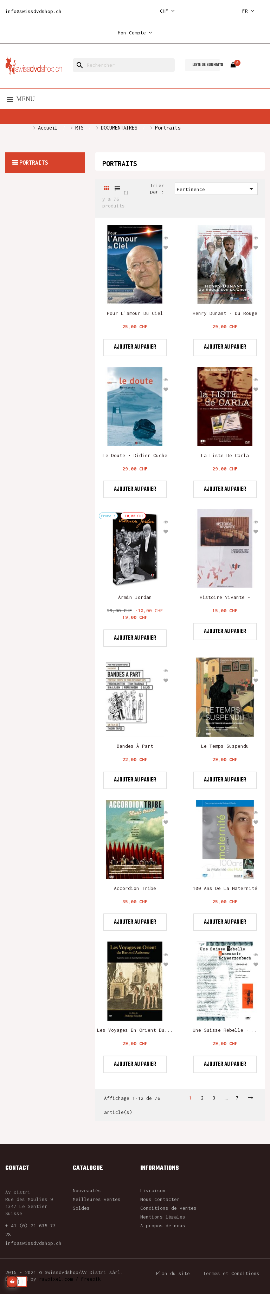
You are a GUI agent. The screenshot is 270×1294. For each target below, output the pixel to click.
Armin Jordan (135, 597)
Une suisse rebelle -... (225, 1030)
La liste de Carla (225, 455)
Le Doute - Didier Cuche (135, 455)
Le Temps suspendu (225, 746)
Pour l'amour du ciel (135, 313)
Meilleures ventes (97, 1199)
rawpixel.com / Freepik (70, 1279)
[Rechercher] (124, 65)
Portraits (33, 162)
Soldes (81, 1208)
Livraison (153, 1190)
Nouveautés (87, 1190)
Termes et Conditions (231, 1273)
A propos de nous (162, 1225)
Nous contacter (160, 1199)
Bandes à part (135, 746)
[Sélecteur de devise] (167, 11)
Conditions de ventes (168, 1208)
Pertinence (216, 189)
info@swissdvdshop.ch (33, 11)
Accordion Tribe (135, 888)
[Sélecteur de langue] (248, 11)
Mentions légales (162, 1217)
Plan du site (173, 1273)
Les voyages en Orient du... (135, 1030)
